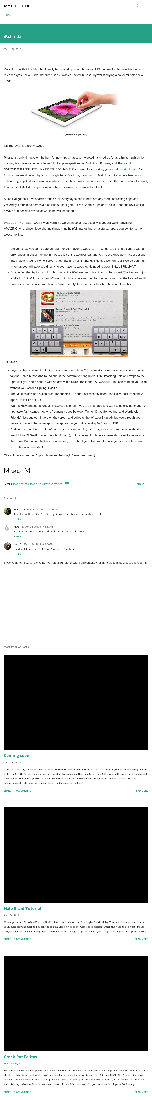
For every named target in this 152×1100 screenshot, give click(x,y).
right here (130, 169)
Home (7, 14)
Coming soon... (18, 755)
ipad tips (35, 484)
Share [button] (140, 484)
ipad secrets (21, 484)
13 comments (22, 939)
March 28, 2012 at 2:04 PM (38, 544)
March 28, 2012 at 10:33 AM (37, 526)
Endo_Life (19, 509)
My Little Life (18, 5)
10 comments (22, 790)
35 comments (22, 1091)
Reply (17, 519)
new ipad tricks (52, 484)
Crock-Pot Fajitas (20, 1056)
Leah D (17, 544)
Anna (17, 526)
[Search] (138, 6)
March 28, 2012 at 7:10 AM (42, 509)
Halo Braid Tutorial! (23, 908)
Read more (141, 790)
